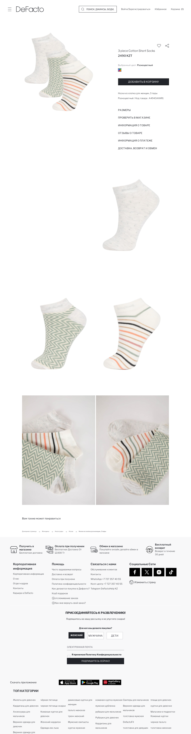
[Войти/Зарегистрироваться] (135, 9)
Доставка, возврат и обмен (137, 148)
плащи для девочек (161, 700)
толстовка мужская (133, 716)
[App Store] (68, 682)
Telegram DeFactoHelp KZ (104, 588)
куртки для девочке (161, 705)
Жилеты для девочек (24, 700)
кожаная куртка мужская (108, 700)
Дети (114, 635)
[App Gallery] (111, 682)
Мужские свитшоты (78, 722)
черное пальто (158, 722)
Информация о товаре (134, 125)
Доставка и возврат (62, 574)
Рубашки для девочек (107, 717)
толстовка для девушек (135, 727)
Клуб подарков (60, 593)
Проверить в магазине (134, 117)
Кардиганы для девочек (26, 705)
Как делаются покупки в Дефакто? (71, 588)
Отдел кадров (20, 583)
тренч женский (76, 716)
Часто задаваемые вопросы (66, 569)
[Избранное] (161, 9)
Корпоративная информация (28, 574)
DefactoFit (128, 722)
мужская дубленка (105, 705)
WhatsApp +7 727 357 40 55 (106, 579)
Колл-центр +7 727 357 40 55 (106, 583)
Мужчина (95, 635)
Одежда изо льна (49, 727)
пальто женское (76, 710)
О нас (16, 578)
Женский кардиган (50, 722)
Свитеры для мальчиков (136, 700)
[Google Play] (90, 682)
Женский (76, 635)
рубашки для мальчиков (108, 711)
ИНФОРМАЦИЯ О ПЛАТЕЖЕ (135, 140)
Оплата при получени (63, 579)
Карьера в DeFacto (23, 593)
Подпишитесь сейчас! (95, 661)
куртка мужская (76, 727)
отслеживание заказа (65, 598)
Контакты (18, 588)
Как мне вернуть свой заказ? (69, 603)
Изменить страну (145, 582)
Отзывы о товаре (130, 133)
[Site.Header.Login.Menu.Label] (9, 9)
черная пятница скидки (53, 705)
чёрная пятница (49, 700)
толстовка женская (161, 727)
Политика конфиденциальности (69, 583)
